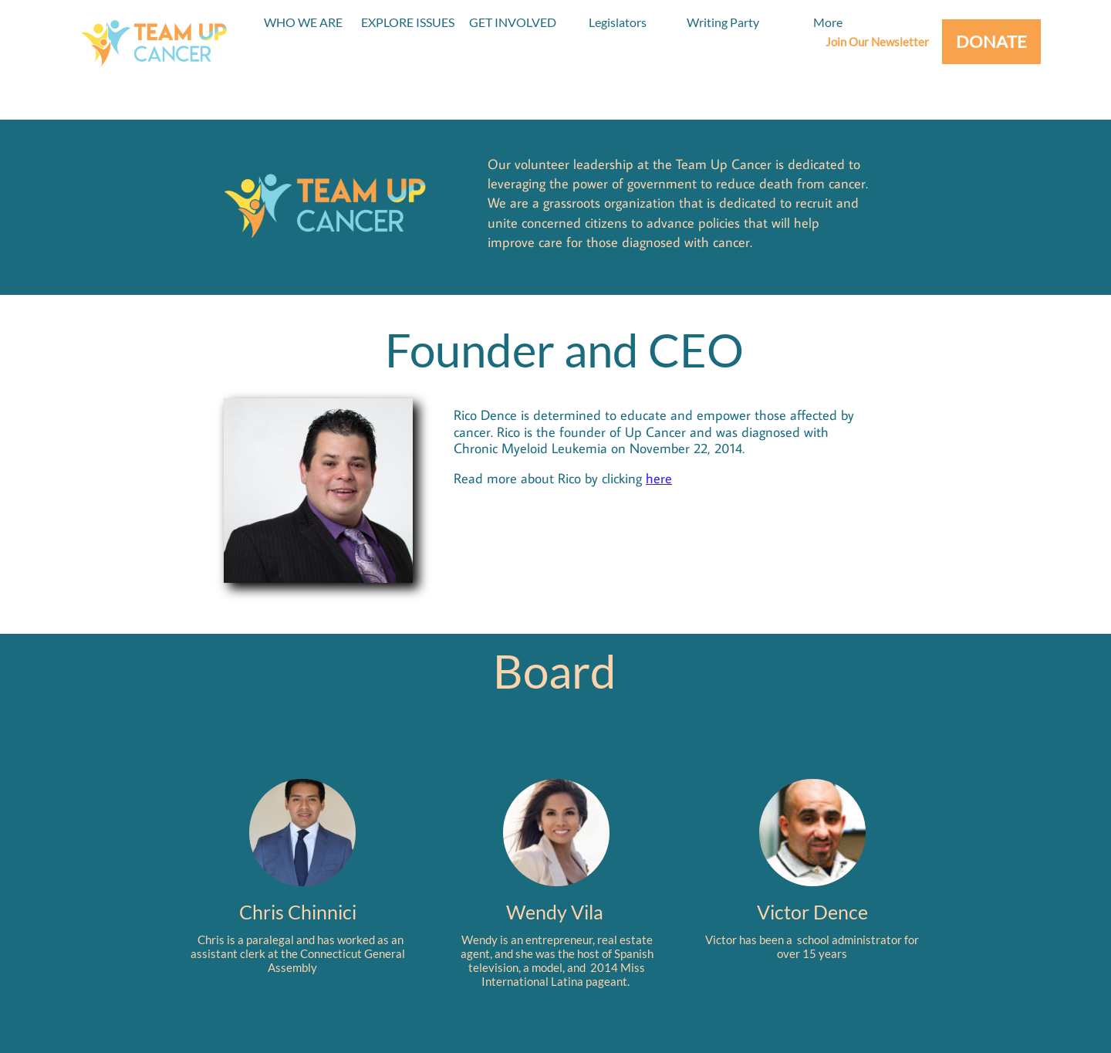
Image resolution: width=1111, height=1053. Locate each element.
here (659, 478)
